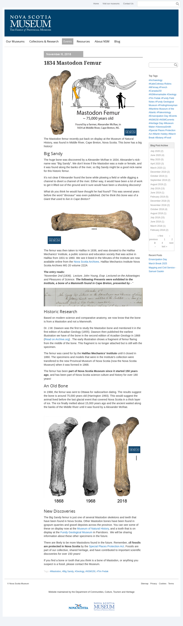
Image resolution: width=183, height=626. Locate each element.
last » (164, 246)
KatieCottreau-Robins (160, 83)
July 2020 (155, 151)
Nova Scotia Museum (32, 23)
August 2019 (156, 184)
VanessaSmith (164, 126)
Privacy (153, 583)
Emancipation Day (159, 116)
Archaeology (156, 80)
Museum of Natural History (93, 528)
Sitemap (144, 583)
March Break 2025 (158, 263)
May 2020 (155, 159)
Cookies (162, 583)
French (163, 87)
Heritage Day (156, 123)
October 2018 (157, 209)
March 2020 (156, 167)
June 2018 (155, 221)
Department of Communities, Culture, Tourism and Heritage (105, 592)
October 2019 (157, 176)
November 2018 (158, 205)
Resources (83, 41)
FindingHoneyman (168, 105)
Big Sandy (68, 571)
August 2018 (156, 213)
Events (67, 41)
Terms (171, 583)
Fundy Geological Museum (76, 532)
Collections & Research (44, 41)
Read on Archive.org (57, 339)
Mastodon (56, 571)
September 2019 (158, 180)
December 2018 (158, 201)
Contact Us (128, 3)
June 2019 (155, 192)
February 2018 (157, 230)
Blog (117, 41)
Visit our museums (111, 3)
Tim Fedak (103, 571)
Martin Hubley (161, 134)
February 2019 (157, 196)
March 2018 (156, 226)
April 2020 (155, 163)
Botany (159, 137)
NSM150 (91, 571)
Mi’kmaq (154, 87)
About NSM (102, 41)
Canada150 (155, 91)
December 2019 (158, 172)
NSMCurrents (167, 119)
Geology (80, 571)
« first (160, 236)
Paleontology (164, 112)
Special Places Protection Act (106, 546)
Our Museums (15, 41)
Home (96, 3)
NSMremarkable (158, 94)
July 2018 (155, 217)
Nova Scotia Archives (86, 261)
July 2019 (155, 188)
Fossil (168, 137)
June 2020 (155, 155)
